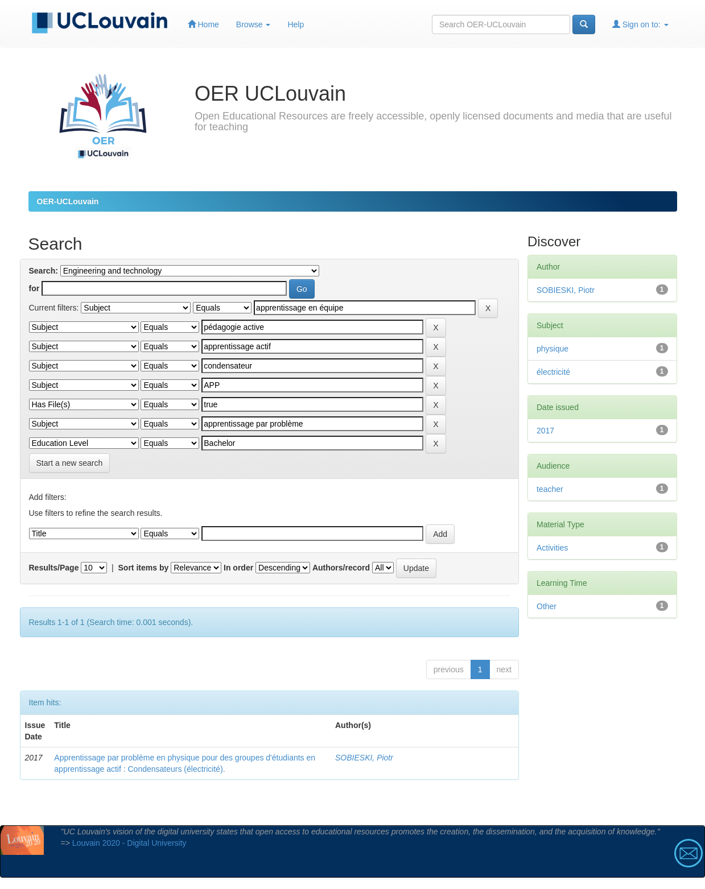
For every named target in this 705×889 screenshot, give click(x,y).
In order (238, 567)
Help (295, 24)
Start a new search (69, 463)
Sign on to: (640, 24)
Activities (552, 547)
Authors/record (341, 567)
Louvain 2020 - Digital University (129, 842)
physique (552, 348)
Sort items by (143, 567)
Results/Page (54, 567)
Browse (253, 24)
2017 (545, 430)
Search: (43, 270)
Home (203, 24)
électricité (553, 372)
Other (546, 606)
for (34, 288)
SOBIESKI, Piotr (364, 757)
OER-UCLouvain (68, 201)
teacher (550, 489)
